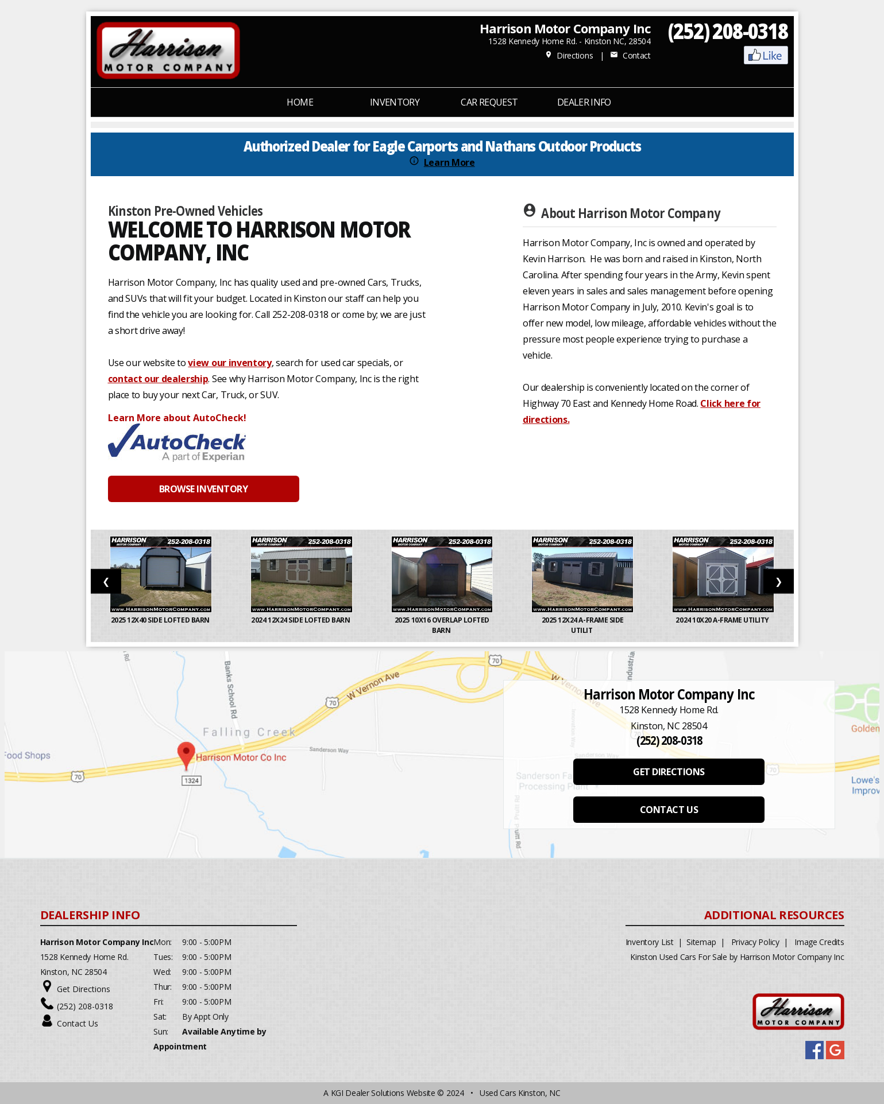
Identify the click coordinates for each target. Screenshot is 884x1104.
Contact (630, 55)
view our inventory (229, 362)
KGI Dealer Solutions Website (383, 1092)
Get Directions (83, 989)
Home (299, 102)
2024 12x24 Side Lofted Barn (301, 620)
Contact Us (77, 1023)
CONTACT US (669, 809)
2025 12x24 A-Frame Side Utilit (583, 625)
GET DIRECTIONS (668, 771)
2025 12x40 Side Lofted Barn (161, 620)
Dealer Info (584, 102)
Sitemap (701, 941)
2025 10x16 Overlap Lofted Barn (442, 625)
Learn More (449, 162)
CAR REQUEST (489, 102)
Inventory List (650, 941)
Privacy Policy (755, 941)
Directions (569, 55)
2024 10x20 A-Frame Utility (722, 620)
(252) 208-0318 (728, 31)
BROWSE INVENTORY (203, 489)
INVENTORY (394, 102)
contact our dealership (158, 378)
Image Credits (819, 941)
